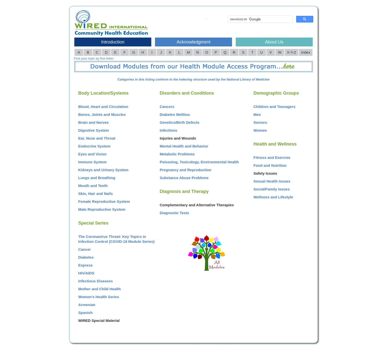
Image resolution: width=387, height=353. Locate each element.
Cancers (167, 106)
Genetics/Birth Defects (179, 122)
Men (257, 114)
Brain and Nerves (93, 122)
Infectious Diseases (95, 281)
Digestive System (93, 130)
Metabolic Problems (177, 154)
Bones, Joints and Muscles (102, 114)
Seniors (260, 122)
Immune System (92, 162)
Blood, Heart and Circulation (103, 106)
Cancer (84, 249)
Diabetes (86, 257)
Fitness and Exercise (271, 157)
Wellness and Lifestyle (273, 197)
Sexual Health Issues (271, 181)
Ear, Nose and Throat (96, 138)
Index (305, 52)
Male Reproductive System (101, 209)
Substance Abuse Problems (184, 178)
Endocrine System (94, 146)
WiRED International (192, 345)
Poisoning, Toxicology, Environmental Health (199, 162)
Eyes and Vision (92, 154)
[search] (259, 19)
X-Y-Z (291, 52)
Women (260, 130)
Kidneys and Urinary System (103, 170)
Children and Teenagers (274, 106)
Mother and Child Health (99, 289)
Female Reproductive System (104, 201)
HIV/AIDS (86, 273)
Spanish (85, 313)
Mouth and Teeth (93, 186)
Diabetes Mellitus (175, 114)
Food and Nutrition (270, 165)
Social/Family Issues (271, 189)
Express (85, 265)
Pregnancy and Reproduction (185, 170)
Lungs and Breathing (96, 178)
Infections (168, 130)
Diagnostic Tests (174, 213)
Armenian (86, 305)
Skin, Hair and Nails (95, 193)
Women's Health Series (98, 297)
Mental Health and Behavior (184, 146)
